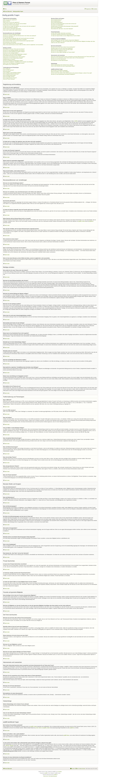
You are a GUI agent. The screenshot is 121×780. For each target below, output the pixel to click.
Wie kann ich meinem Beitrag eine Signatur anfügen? (14, 51)
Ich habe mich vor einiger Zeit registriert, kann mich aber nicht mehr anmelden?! (19, 26)
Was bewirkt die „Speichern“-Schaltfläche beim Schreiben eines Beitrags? (18, 61)
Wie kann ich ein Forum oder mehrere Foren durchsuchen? (63, 47)
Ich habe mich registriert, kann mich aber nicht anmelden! (14, 23)
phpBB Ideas (66, 735)
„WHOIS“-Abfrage (9, 745)
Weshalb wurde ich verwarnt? (9, 59)
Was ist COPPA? (6, 21)
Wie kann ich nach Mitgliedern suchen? (59, 50)
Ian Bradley (59, 771)
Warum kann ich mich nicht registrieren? (11, 22)
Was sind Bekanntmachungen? (9, 75)
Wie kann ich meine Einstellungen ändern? (12, 34)
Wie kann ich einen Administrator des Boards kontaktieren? (63, 74)
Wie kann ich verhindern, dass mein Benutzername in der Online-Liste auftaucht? (19, 35)
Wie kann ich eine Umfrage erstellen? (10, 52)
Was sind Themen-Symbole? (9, 79)
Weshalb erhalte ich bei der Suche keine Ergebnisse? (62, 48)
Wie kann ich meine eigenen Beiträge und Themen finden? (63, 52)
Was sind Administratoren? (56, 19)
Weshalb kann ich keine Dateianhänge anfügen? (13, 57)
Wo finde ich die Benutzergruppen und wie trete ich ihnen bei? (63, 23)
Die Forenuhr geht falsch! (8, 36)
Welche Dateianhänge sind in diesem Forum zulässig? (62, 64)
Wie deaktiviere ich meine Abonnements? (59, 60)
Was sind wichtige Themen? (9, 76)
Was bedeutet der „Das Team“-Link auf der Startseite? (62, 28)
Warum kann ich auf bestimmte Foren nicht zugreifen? (14, 56)
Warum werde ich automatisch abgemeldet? (12, 28)
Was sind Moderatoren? (56, 21)
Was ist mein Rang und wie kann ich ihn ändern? (13, 43)
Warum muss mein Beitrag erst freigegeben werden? (14, 63)
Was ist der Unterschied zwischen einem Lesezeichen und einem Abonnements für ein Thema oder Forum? (73, 56)
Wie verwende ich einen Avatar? (9, 42)
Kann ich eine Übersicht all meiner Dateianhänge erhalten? (63, 66)
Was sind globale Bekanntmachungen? (11, 73)
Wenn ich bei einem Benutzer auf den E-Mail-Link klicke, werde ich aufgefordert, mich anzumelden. (23, 44)
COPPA (76, 121)
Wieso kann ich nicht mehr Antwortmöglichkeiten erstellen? (15, 54)
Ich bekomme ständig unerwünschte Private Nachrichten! (62, 34)
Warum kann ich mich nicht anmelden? (11, 24)
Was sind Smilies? (7, 71)
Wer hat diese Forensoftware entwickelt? (59, 70)
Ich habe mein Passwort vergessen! (10, 27)
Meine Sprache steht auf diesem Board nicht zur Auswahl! (15, 39)
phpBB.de (91, 221)
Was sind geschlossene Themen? (10, 77)
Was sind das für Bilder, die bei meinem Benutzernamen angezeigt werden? (18, 40)
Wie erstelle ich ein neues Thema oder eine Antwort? (14, 49)
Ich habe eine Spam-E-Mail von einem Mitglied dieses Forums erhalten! (65, 35)
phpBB (46, 773)
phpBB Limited (81, 221)
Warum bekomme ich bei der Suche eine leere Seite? (62, 49)
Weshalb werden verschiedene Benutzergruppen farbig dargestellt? (64, 26)
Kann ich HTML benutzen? (8, 70)
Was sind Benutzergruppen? (57, 22)
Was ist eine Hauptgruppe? (56, 27)
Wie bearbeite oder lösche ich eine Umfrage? (12, 55)
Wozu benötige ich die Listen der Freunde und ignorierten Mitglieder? (65, 40)
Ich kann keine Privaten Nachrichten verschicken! (61, 33)
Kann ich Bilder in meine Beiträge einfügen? (12, 72)
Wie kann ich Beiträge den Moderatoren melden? (13, 60)
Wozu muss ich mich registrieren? (10, 19)
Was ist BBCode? (6, 68)
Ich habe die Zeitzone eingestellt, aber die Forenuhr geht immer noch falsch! (18, 38)
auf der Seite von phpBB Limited (42, 727)
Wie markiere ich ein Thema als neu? (10, 64)
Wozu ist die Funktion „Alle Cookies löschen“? (12, 30)
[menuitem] (4, 9)
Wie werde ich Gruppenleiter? (57, 24)
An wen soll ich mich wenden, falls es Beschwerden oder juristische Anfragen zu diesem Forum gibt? (71, 72)
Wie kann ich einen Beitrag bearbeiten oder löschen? (14, 50)
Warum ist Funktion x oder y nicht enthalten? (60, 71)
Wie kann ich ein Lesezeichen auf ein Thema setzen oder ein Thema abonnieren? (67, 57)
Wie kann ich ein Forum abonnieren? (58, 59)
